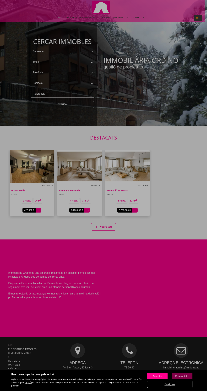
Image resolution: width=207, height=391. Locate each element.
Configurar (169, 384)
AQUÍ (28, 382)
